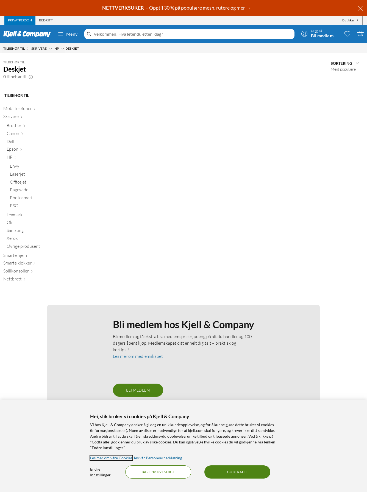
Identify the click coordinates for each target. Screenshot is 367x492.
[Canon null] (34, 135)
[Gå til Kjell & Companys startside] (28, 34)
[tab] (19, 20)
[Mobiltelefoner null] (32, 110)
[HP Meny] (62, 48)
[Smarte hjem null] (32, 256)
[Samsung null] (34, 231)
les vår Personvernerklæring (158, 458)
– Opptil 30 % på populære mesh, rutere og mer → (177, 8)
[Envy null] (36, 167)
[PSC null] (36, 207)
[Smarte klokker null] (32, 264)
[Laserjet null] (36, 175)
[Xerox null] (34, 239)
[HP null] (34, 158)
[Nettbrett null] (32, 280)
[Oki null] (34, 223)
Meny (67, 34)
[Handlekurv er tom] (360, 33)
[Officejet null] (36, 183)
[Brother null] (34, 127)
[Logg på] (317, 33)
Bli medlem (138, 390)
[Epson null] (34, 150)
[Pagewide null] (36, 191)
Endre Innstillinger (100, 472)
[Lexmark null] (34, 216)
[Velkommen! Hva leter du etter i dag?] (193, 34)
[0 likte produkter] (347, 33)
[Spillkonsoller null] (32, 272)
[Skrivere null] (32, 118)
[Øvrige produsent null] (34, 247)
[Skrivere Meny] (50, 48)
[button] (30, 76)
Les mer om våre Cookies (111, 458)
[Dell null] (34, 143)
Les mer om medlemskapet (138, 356)
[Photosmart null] (36, 199)
